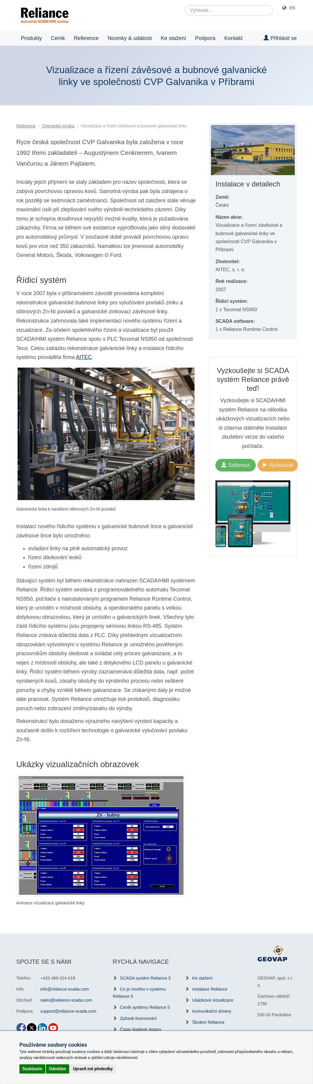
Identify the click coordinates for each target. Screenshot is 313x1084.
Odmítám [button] (57, 1068)
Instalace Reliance (209, 989)
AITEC (84, 357)
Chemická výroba (58, 126)
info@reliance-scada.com (64, 989)
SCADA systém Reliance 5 (145, 978)
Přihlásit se (280, 38)
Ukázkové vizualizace (212, 1000)
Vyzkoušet (277, 465)
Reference (86, 38)
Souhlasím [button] (32, 1068)
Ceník (58, 38)
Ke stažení (173, 38)
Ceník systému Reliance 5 (145, 1007)
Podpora (205, 38)
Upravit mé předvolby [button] (92, 1068)
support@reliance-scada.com (68, 1011)
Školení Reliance (208, 1022)
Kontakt (233, 38)
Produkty (31, 38)
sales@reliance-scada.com (66, 1000)
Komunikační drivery (211, 1011)
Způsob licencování (138, 1018)
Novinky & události (130, 38)
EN (292, 7)
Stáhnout (235, 465)
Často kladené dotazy (140, 1029)
